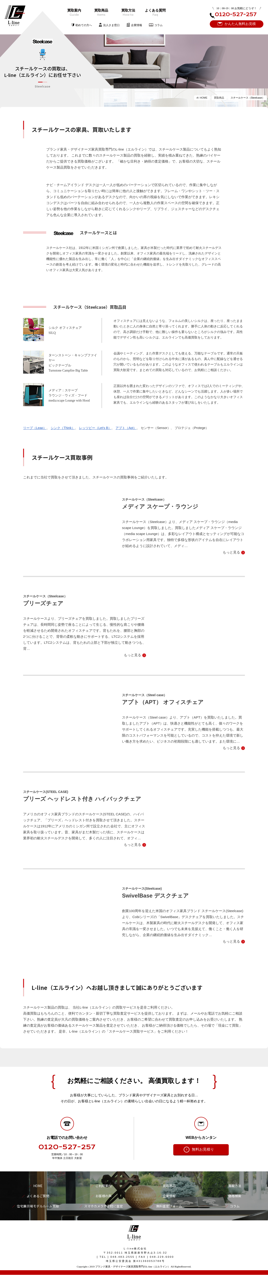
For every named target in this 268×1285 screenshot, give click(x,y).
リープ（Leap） (34, 428)
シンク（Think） (63, 428)
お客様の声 (103, 1195)
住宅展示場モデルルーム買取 (38, 1206)
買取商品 (101, 12)
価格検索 (234, 1195)
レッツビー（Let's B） (95, 428)
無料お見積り (203, 1149)
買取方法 (128, 12)
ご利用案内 (103, 1185)
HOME (203, 97)
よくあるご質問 (38, 1195)
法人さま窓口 (111, 25)
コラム (158, 25)
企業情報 (136, 25)
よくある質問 (155, 12)
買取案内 (74, 12)
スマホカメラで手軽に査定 (103, 1206)
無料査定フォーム (169, 1206)
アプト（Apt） (126, 428)
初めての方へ (83, 25)
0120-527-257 (67, 1147)
